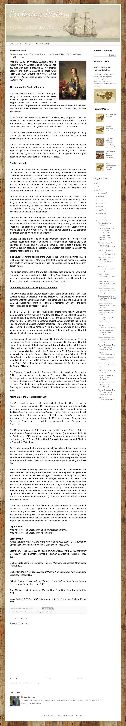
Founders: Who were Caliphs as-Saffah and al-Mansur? (110, 142)
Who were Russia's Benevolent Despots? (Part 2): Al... (107, 252)
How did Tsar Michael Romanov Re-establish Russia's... (106, 385)
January (101, 220)
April (100, 210)
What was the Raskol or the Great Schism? (106, 377)
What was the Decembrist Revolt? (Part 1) (106, 276)
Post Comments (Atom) (30, 683)
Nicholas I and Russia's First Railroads (104, 237)
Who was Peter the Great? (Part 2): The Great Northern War (38, 530)
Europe (28, 44)
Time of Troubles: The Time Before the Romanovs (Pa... (106, 320)
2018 (97, 183)
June (100, 203)
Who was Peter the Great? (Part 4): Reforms (31, 533)
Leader (33, 612)
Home (10, 44)
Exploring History (40, 13)
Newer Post (14, 679)
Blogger (78, 715)
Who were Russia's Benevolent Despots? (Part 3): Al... (107, 245)
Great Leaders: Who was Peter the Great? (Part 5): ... (107, 298)
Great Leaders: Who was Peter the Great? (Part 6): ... (107, 291)
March (101, 213)
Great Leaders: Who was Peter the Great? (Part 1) (107, 365)
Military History (41, 612)
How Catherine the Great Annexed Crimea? (105, 332)
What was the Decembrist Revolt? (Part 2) (106, 269)
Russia (49, 612)
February (102, 217)
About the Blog (42, 44)
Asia (19, 44)
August (101, 196)
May (100, 206)
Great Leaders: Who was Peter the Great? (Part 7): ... (107, 283)
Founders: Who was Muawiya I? (110, 128)
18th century (20, 612)
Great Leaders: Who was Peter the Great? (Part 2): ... (107, 340)
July (100, 200)
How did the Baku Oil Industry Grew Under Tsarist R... (106, 230)
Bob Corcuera (29, 697)
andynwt (61, 715)
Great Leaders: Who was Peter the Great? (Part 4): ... (107, 305)
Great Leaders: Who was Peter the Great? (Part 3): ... (107, 312)
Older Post (81, 679)
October (101, 193)
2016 (97, 190)
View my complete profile (31, 703)
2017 (97, 187)
